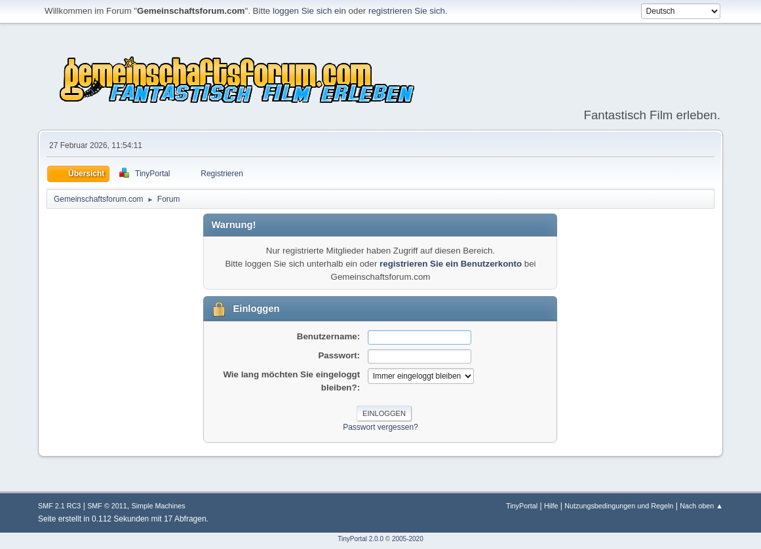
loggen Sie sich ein (309, 11)
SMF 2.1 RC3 (59, 506)
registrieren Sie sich (406, 11)
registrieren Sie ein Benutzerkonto (451, 264)
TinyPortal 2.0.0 (360, 538)
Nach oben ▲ (701, 506)
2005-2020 (407, 538)
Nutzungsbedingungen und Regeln (618, 506)
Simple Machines (158, 506)
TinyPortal (521, 506)
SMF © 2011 (107, 506)
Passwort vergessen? (380, 427)
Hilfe (551, 506)
